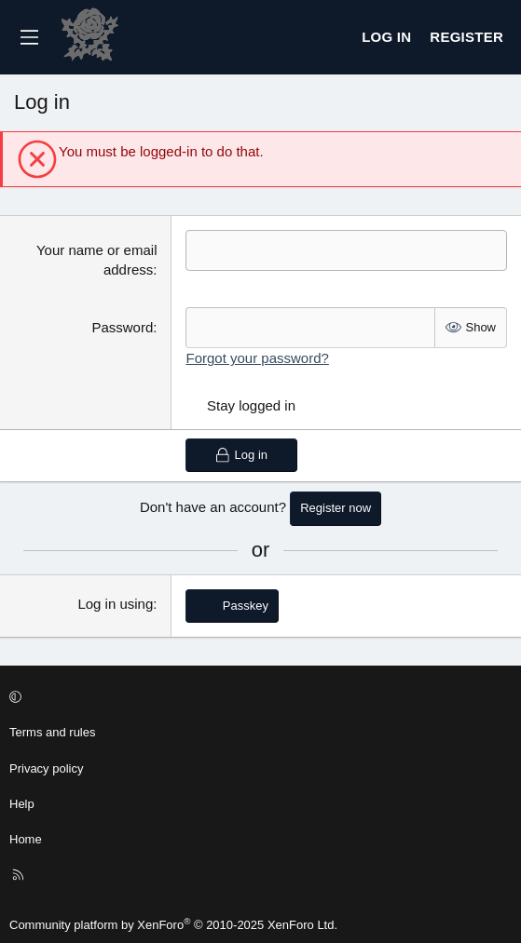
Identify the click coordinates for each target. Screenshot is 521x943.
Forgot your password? (256, 358)
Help (21, 804)
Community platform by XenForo (173, 925)
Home (25, 839)
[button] (257, 697)
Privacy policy (46, 768)
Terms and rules (52, 732)
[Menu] (28, 37)
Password (122, 327)
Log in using (115, 604)
